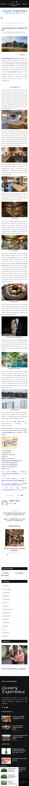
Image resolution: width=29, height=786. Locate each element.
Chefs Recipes (6, 592)
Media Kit (14, 5)
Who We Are (11, 4)
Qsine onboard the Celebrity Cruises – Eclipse (17, 727)
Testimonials (3, 4)
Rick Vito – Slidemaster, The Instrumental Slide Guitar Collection (19, 769)
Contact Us (25, 4)
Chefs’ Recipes (13, 423)
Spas (4, 629)
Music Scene (6, 619)
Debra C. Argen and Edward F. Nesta (16, 32)
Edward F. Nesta (14, 501)
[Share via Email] (22, 495)
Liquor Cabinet (6, 612)
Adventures (5, 586)
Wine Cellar (5, 636)
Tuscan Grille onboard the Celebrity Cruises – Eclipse (19, 737)
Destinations (6, 596)
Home (3, 23)
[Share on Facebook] (20, 495)
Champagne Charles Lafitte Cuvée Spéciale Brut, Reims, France (18, 750)
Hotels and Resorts (7, 609)
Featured (5, 602)
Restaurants (6, 626)
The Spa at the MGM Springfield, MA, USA (18, 717)
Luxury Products (7, 616)
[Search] (27, 18)
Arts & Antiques (7, 589)
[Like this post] (18, 495)
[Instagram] (14, 2)
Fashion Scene (6, 599)
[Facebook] (12, 2)
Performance (6, 622)
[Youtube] (16, 2)
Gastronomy (6, 606)
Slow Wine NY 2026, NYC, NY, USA (19, 759)
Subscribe (18, 4)
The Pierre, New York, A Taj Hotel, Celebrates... (14, 549)
